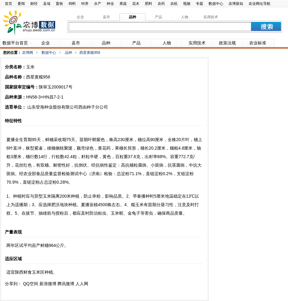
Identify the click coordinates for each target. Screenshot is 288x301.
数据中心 (216, 4)
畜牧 (59, 4)
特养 (85, 4)
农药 (161, 4)
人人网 (81, 283)
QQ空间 (30, 283)
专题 (199, 4)
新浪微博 (47, 283)
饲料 (72, 4)
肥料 (148, 4)
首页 (8, 4)
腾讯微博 (65, 283)
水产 (97, 4)
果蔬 (123, 4)
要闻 (21, 4)
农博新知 (236, 4)
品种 (68, 52)
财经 (34, 4)
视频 (186, 4)
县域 (46, 4)
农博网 (27, 52)
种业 (110, 4)
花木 (135, 4)
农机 (174, 4)
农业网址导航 (259, 4)
